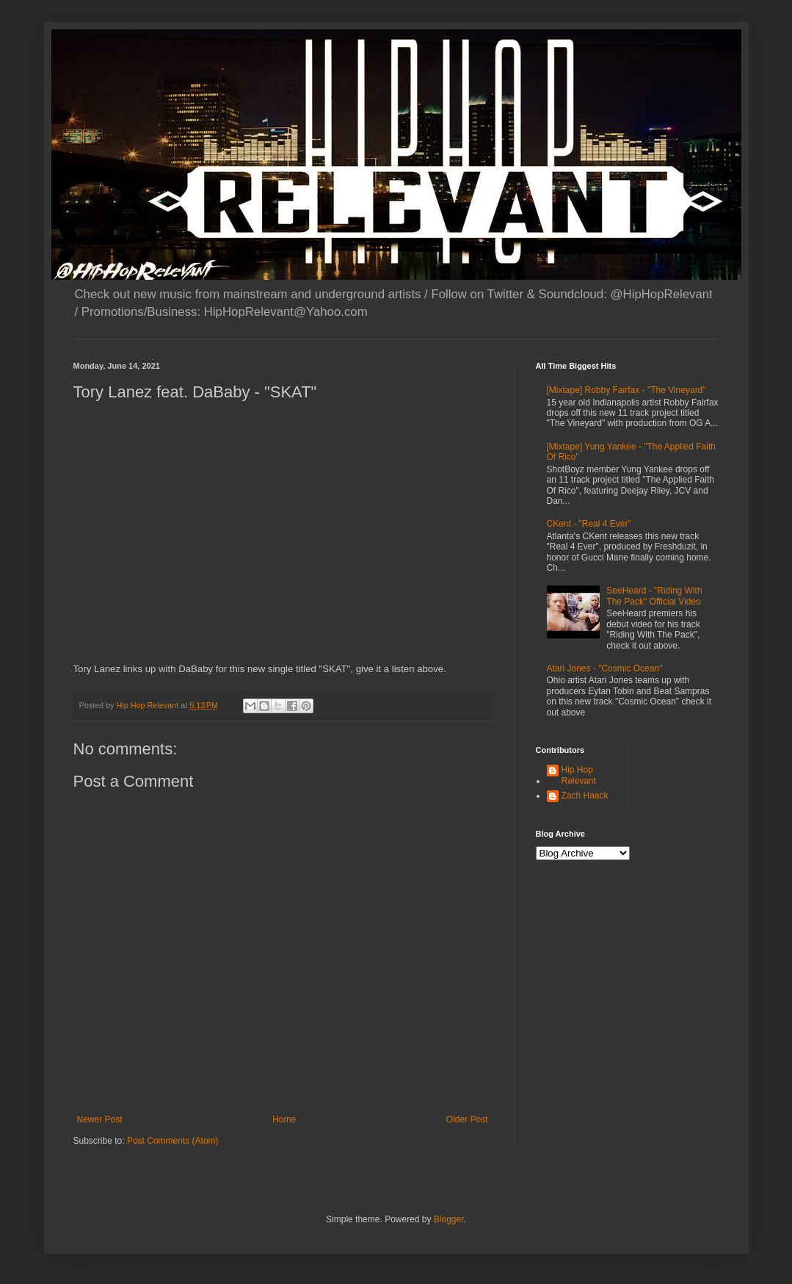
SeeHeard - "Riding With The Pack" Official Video (654, 595)
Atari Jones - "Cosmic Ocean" (605, 668)
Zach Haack (585, 795)
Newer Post (100, 1119)
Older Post (467, 1119)
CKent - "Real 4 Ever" (589, 524)
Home (284, 1119)
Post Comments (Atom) (173, 1141)
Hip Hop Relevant (579, 775)
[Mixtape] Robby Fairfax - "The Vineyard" (626, 390)
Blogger (449, 1219)
